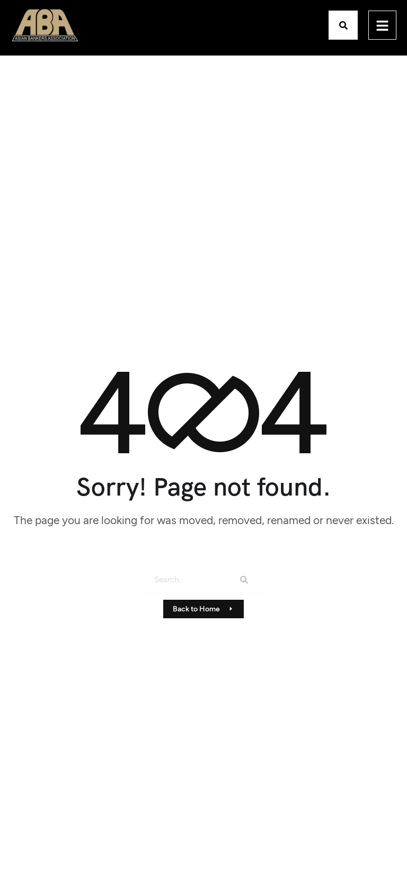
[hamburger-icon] (382, 25)
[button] (343, 25)
